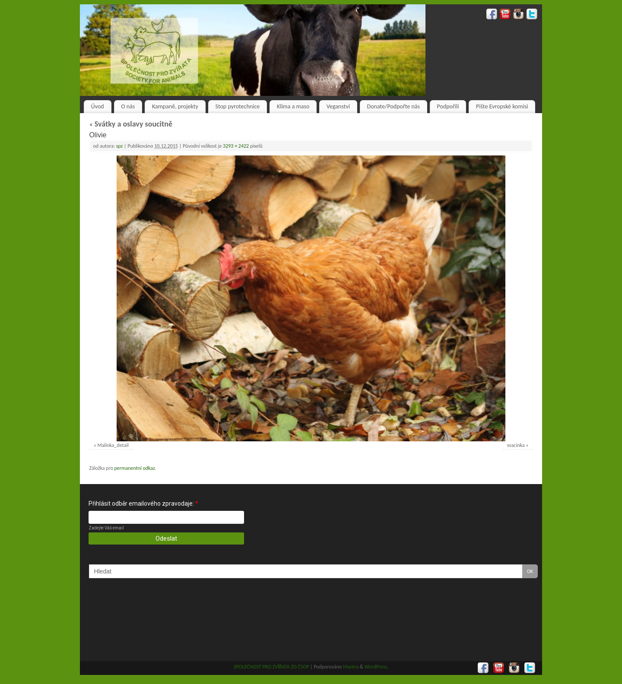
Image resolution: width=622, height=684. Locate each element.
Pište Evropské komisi (502, 106)
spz (119, 146)
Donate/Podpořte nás (393, 106)
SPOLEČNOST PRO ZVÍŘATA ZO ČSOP (271, 667)
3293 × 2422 (236, 146)
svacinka (516, 445)
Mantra (351, 667)
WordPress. (376, 667)
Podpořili (448, 106)
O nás (128, 106)
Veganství (338, 106)
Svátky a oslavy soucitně (130, 124)
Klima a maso (293, 106)
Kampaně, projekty (175, 106)
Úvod (97, 106)
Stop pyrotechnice (238, 106)
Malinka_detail (113, 445)
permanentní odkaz (134, 468)
